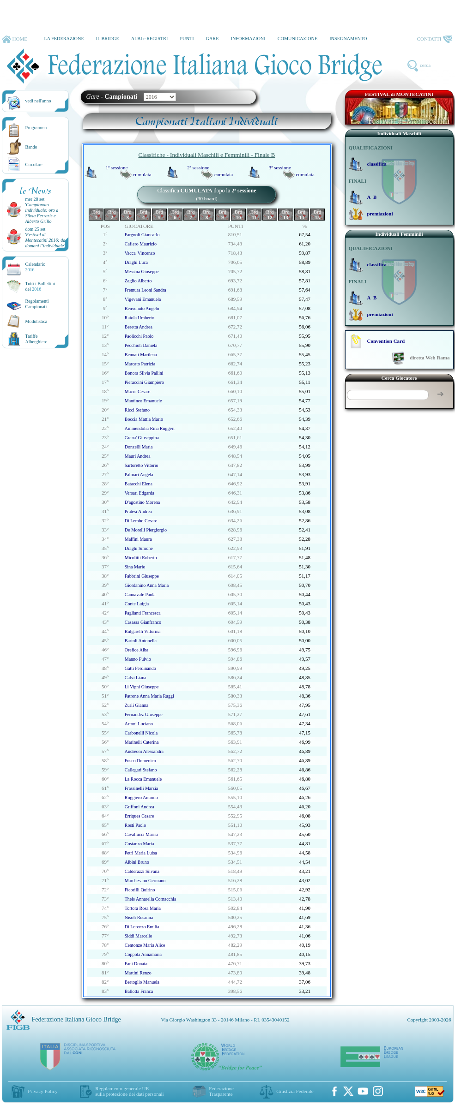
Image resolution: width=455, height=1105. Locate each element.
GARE (212, 38)
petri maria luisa (141, 852)
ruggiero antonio (141, 797)
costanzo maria (139, 843)
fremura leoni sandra (145, 290)
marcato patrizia (140, 363)
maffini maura (138, 539)
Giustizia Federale (294, 1091)
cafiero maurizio (141, 243)
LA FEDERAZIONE (64, 38)
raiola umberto (139, 317)
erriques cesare (139, 815)
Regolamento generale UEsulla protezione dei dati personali (129, 1091)
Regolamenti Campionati (37, 304)
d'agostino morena (142, 502)
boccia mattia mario (144, 419)
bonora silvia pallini (144, 373)
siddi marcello (138, 935)
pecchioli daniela (141, 345)
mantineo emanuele (143, 400)
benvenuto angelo (142, 308)
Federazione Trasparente (221, 1091)
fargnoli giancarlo (142, 234)
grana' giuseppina (142, 437)
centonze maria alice (145, 945)
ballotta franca (139, 991)
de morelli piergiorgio (146, 529)
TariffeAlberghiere (36, 339)
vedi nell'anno (38, 100)
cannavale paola (140, 594)
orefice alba (136, 649)
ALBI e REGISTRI (149, 38)
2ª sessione (198, 167)
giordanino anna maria (147, 585)
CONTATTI (434, 39)
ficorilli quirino (140, 889)
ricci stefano (137, 409)
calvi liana (135, 677)
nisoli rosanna (139, 917)
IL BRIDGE (107, 38)
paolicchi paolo (139, 336)
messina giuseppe (142, 271)
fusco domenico (140, 760)
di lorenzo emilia (142, 926)
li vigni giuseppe (142, 686)
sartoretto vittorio (141, 465)
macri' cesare (137, 391)
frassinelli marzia (141, 788)
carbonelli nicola (141, 732)
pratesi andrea (138, 511)
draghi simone (139, 548)
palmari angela (139, 474)
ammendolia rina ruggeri (150, 428)
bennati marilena (141, 354)
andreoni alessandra (144, 751)
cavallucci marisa (141, 834)
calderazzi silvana (142, 871)
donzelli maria (139, 446)
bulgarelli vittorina (143, 631)
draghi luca (136, 262)
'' (42, 213)
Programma (36, 127)
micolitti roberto (141, 557)
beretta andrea (138, 326)
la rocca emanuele (143, 779)
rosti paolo (135, 825)
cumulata (142, 174)
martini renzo (138, 972)
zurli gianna (136, 705)
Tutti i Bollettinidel (40, 286)
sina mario (135, 566)
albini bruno (137, 862)
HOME (14, 39)
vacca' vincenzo (140, 253)
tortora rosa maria (143, 908)
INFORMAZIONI (248, 38)
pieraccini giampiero (144, 382)
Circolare (33, 164)
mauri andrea (138, 456)
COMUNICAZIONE (298, 38)
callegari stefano (141, 769)
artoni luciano (139, 723)
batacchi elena (138, 483)
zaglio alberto (138, 280)
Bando (31, 146)
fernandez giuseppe (144, 714)
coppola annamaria (143, 954)
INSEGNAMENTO (348, 38)
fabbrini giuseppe (142, 576)
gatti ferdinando (140, 668)
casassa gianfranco (143, 622)
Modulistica (36, 321)
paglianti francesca (143, 612)
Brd (96, 214)
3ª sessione (280, 167)
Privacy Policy (42, 1091)
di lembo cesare (141, 520)
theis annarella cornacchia (150, 899)
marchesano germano (145, 880)
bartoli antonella (141, 640)
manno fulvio (138, 659)
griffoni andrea (139, 806)
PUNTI (187, 38)
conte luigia (137, 603)
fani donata (136, 963)
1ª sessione (117, 167)
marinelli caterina (142, 742)
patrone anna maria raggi (149, 696)
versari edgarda (139, 493)
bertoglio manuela (142, 982)
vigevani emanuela (143, 299)
